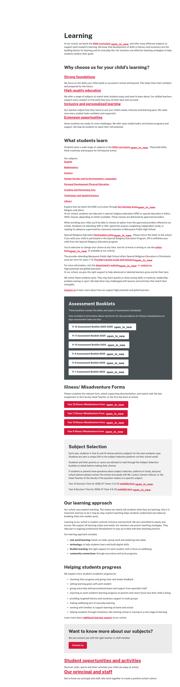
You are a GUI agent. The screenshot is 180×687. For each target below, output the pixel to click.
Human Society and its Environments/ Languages (90, 178)
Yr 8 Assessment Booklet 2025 (98, 363)
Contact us (70, 290)
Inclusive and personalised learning (92, 104)
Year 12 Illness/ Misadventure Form (96, 404)
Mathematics (71, 167)
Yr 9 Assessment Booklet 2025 (98, 354)
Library (68, 201)
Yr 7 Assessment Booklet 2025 (98, 372)
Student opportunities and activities (102, 660)
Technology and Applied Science (81, 195)
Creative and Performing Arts (79, 190)
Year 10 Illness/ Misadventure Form (96, 422)
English (68, 162)
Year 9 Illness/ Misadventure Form (95, 431)
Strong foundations (79, 77)
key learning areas (136, 207)
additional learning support (97, 617)
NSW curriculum (111, 43)
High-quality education (82, 90)
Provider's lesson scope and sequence (123, 259)
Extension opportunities (83, 117)
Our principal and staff (88, 671)
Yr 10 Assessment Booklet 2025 (98, 345)
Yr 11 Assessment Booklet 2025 (98, 336)
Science (68, 173)
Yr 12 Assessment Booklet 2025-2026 (102, 327)
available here (136, 483)
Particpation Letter (112, 235)
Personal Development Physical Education (86, 184)
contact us (146, 265)
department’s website (116, 265)
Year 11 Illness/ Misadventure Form (95, 413)
